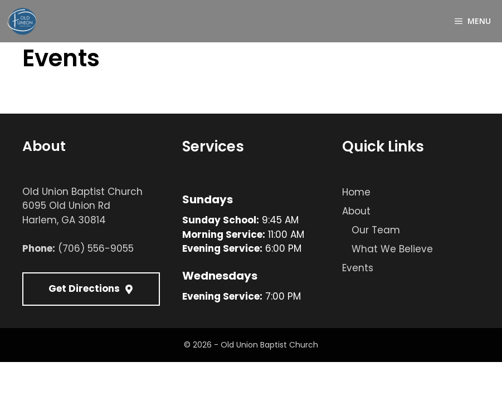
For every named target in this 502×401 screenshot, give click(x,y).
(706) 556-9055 (96, 248)
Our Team (376, 230)
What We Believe (392, 249)
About (356, 211)
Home (356, 192)
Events (357, 268)
